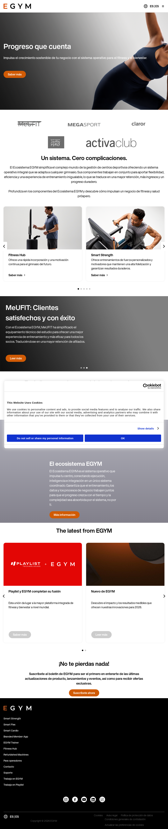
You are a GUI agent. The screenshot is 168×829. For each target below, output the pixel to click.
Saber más (15, 74)
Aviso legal (111, 815)
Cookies (98, 815)
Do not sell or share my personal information (45, 438)
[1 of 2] (82, 650)
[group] (43, 243)
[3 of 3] (87, 368)
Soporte (8, 772)
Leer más (16, 358)
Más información (64, 515)
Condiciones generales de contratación (125, 819)
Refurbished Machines (16, 754)
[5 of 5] (89, 289)
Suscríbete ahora (84, 693)
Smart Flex (9, 724)
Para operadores (13, 760)
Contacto (9, 766)
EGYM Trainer (11, 742)
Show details (146, 428)
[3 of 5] (84, 289)
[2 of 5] (81, 289)
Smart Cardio (11, 730)
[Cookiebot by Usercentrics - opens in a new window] (145, 386)
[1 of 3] (81, 368)
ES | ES (154, 6)
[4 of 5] (87, 289)
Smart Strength (12, 718)
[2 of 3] (84, 368)
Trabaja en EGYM (13, 778)
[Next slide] (164, 246)
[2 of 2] (85, 650)
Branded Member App (16, 736)
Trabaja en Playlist (14, 785)
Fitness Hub (10, 748)
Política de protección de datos (137, 815)
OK (123, 438)
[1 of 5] (78, 289)
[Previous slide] (4, 246)
